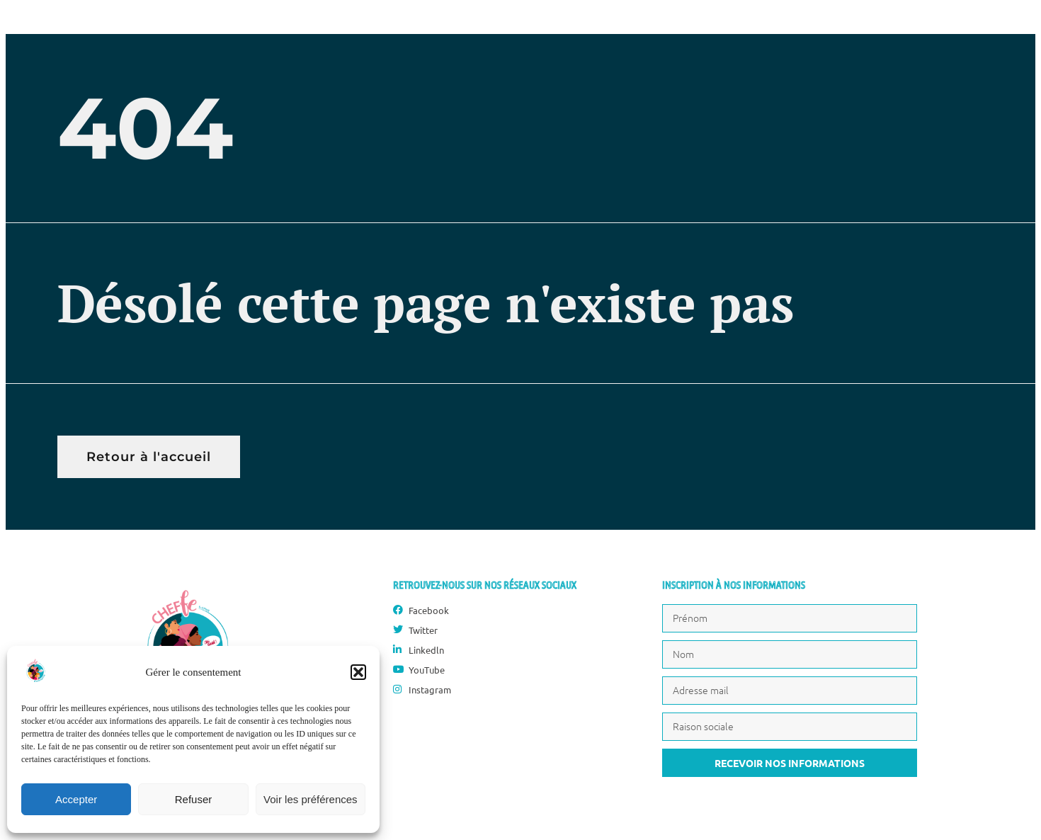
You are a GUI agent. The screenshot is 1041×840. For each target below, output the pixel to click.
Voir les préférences (310, 799)
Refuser (193, 799)
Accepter (76, 799)
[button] (358, 672)
